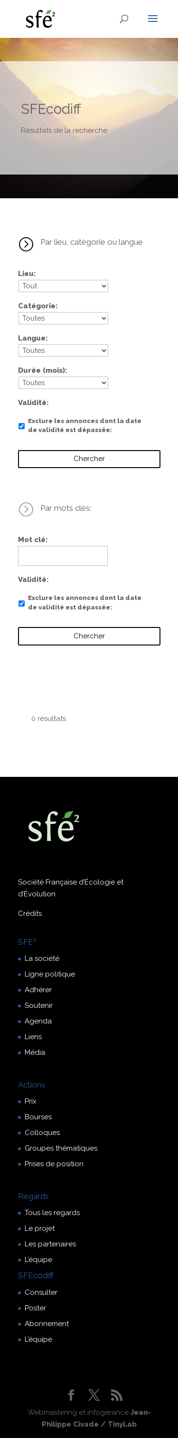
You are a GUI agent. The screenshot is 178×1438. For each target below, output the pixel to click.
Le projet (40, 1228)
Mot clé (32, 539)
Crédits (30, 913)
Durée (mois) (41, 370)
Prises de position (54, 1164)
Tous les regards (52, 1212)
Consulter (41, 1292)
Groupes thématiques (61, 1148)
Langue (32, 338)
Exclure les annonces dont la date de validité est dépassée (84, 425)
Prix (31, 1101)
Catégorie (37, 306)
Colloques (42, 1132)
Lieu (26, 273)
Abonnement (47, 1323)
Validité (32, 402)
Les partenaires (50, 1244)
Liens (33, 1036)
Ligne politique (50, 974)
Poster (35, 1308)
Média (35, 1052)
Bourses (38, 1117)
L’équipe (38, 1259)
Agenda (38, 1021)
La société (42, 958)
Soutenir (39, 1005)
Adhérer (38, 990)
